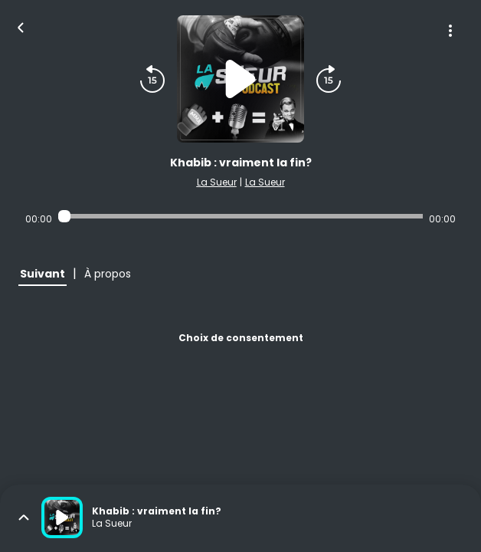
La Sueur (217, 182)
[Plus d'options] (450, 30)
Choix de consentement (240, 337)
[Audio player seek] (240, 216)
